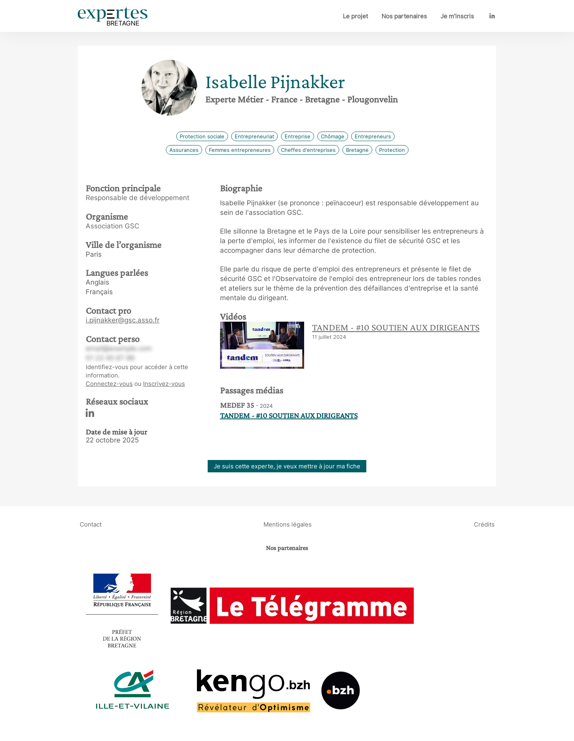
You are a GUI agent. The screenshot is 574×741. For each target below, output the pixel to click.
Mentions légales (287, 524)
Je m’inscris (457, 16)
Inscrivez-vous (164, 383)
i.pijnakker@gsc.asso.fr (122, 320)
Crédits (484, 524)
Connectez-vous (109, 383)
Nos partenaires (404, 16)
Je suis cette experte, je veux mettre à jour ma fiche (287, 466)
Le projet (355, 16)
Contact (91, 524)
